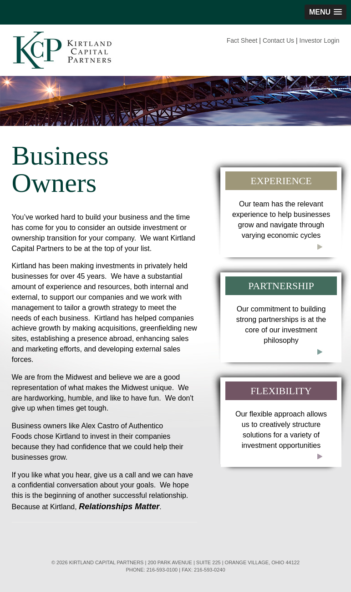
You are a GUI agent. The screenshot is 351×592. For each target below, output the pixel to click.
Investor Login (320, 40)
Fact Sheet (242, 40)
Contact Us (278, 40)
